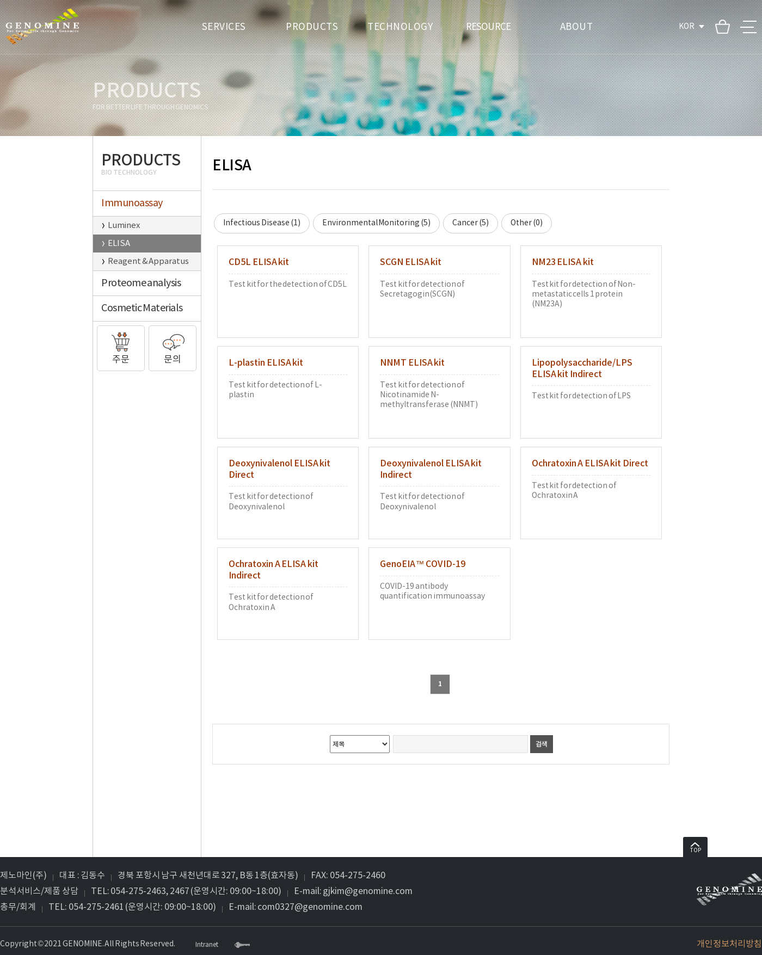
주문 (120, 345)
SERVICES (224, 27)
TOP (695, 848)
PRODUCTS (312, 27)
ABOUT (576, 27)
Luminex (124, 225)
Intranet (206, 945)
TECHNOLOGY (400, 27)
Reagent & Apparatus (148, 261)
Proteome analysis (141, 283)
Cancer (470, 223)
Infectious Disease (261, 223)
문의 (172, 345)
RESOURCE (488, 27)
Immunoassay (132, 203)
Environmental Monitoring (376, 223)
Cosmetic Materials (142, 308)
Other (527, 223)
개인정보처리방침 (729, 944)
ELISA (119, 243)
